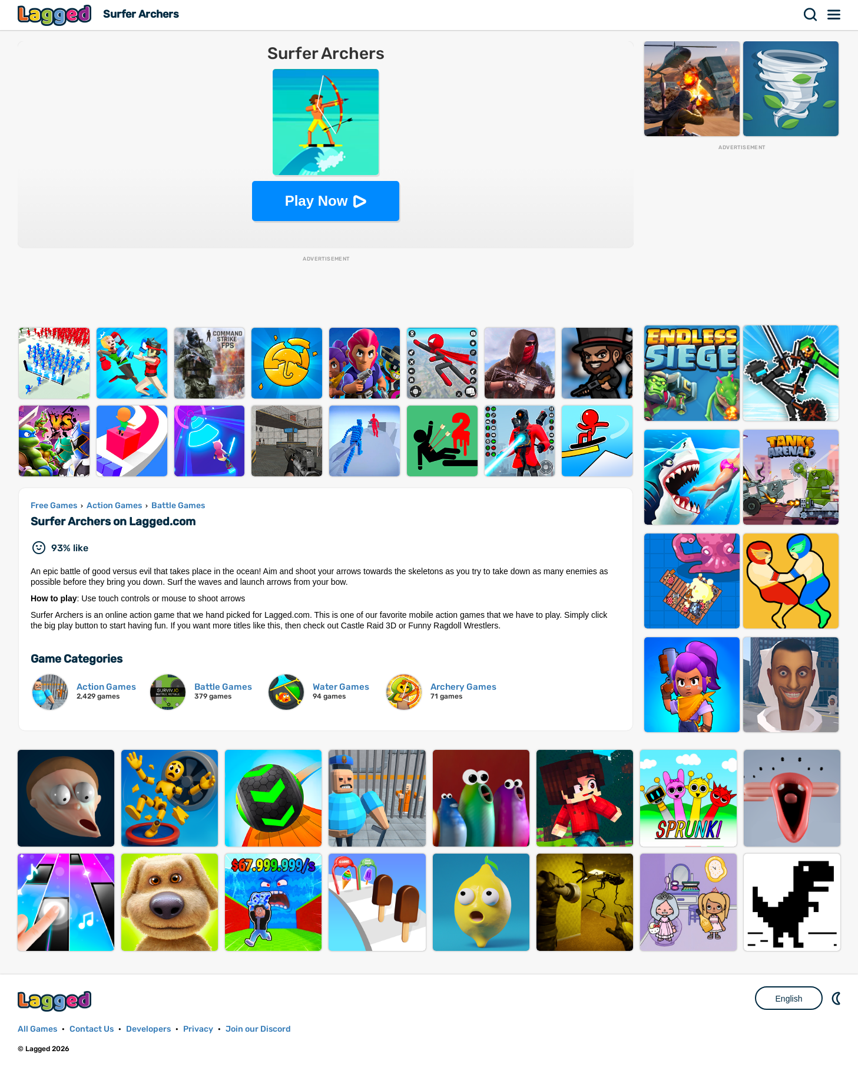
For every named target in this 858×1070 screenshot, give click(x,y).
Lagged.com (56, 1001)
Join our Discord (258, 1029)
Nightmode (837, 998)
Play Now (316, 201)
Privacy (198, 1029)
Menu (834, 14)
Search (811, 14)
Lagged (56, 15)
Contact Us (91, 1029)
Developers (148, 1029)
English (789, 998)
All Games (37, 1029)
